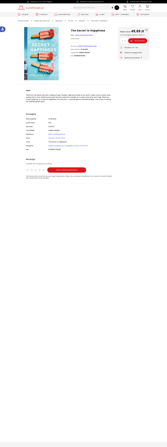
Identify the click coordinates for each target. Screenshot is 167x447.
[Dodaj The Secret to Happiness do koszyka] (137, 40)
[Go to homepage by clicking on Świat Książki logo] (30, 8)
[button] (112, 8)
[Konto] (140, 8)
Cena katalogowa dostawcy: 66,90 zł (132, 35)
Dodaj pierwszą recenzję (66, 170)
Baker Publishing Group (87, 46)
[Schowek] (132, 8)
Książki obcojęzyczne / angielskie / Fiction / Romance (68, 146)
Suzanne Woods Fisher (84, 35)
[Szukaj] (116, 7)
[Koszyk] (147, 8)
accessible (2, 29)
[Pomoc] (125, 8)
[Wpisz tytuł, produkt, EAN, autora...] (95, 7)
